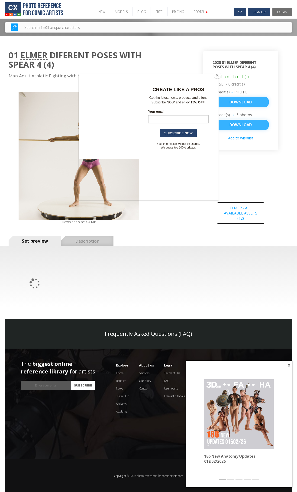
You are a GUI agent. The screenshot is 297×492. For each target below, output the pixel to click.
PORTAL (198, 11)
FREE (157, 11)
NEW (99, 11)
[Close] (217, 75)
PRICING (176, 11)
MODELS (119, 11)
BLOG (139, 11)
